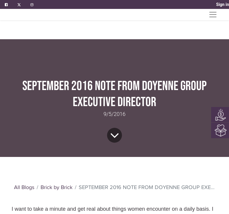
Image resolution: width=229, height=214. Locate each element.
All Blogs (24, 109)
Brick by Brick (56, 109)
